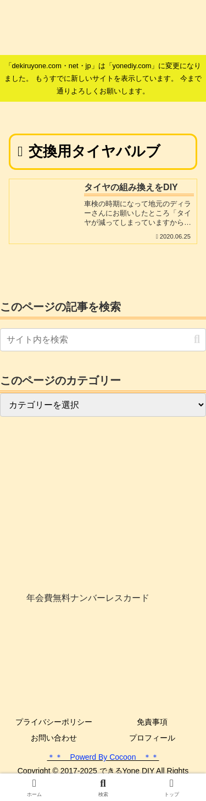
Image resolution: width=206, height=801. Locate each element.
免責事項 (152, 721)
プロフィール (152, 737)
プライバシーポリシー (53, 721)
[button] (197, 339)
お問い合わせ (54, 737)
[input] (103, 339)
